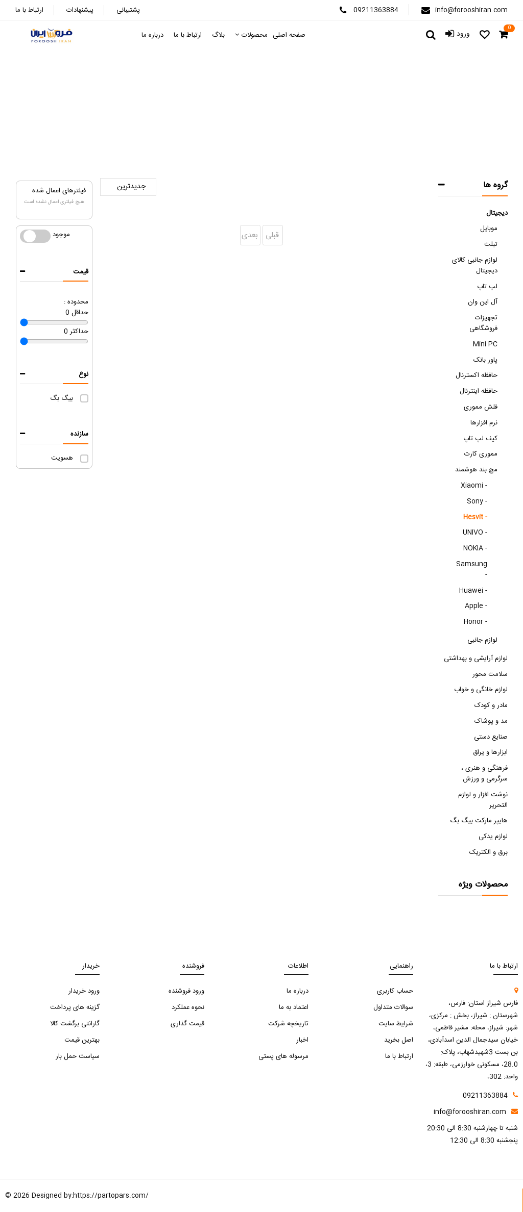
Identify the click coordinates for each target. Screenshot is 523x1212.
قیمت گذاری (187, 1023)
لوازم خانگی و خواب (481, 689)
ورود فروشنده (186, 991)
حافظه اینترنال (478, 391)
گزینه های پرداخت (75, 1007)
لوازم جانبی (482, 640)
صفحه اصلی (323, 123)
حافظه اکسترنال (476, 375)
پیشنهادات (79, 10)
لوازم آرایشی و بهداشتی (476, 658)
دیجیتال (497, 213)
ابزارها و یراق (490, 752)
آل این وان (482, 302)
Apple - (476, 606)
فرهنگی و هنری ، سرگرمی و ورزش (484, 774)
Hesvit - (475, 517)
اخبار (302, 1040)
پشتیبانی (128, 10)
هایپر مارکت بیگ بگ (479, 820)
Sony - (477, 501)
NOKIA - (475, 548)
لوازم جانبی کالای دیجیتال (474, 265)
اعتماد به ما (293, 1007)
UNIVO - (475, 532)
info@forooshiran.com (471, 10)
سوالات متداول (393, 1007)
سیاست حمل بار (78, 1056)
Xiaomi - (474, 485)
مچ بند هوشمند (237, 123)
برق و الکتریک (488, 852)
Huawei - (473, 590)
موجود (35, 236)
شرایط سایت (395, 1023)
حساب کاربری (395, 991)
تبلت (490, 244)
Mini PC (485, 344)
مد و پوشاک (491, 721)
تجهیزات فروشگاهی (483, 323)
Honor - (475, 621)
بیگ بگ (61, 398)
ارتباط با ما (29, 10)
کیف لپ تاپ (480, 438)
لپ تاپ (487, 286)
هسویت (62, 458)
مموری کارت (480, 454)
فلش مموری (480, 407)
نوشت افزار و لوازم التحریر (483, 800)
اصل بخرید (398, 1040)
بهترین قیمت (82, 1040)
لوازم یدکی (493, 836)
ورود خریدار (84, 991)
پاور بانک (485, 360)
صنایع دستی (491, 737)
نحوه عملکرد (188, 1007)
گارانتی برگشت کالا (75, 1023)
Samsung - (471, 569)
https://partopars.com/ (111, 1195)
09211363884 (375, 10)
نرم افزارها (483, 422)
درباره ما (297, 991)
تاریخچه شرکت (288, 1023)
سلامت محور (490, 674)
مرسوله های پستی (283, 1056)
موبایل (488, 228)
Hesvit (191, 123)
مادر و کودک (491, 705)
